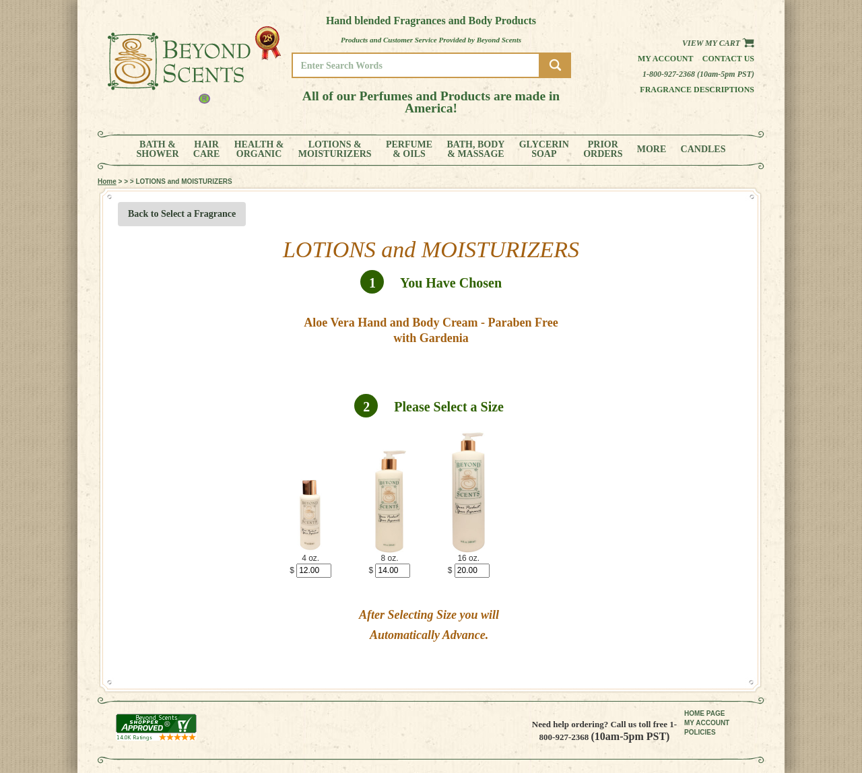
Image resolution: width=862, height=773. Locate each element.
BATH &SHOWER (158, 149)
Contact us (728, 58)
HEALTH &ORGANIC (259, 149)
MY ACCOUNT (706, 723)
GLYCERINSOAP (544, 149)
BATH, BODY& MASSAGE (475, 149)
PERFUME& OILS (409, 149)
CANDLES (703, 149)
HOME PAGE (704, 713)
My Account (666, 58)
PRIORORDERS (602, 149)
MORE (652, 149)
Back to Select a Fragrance (182, 214)
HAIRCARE (206, 149)
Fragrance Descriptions (697, 89)
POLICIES (700, 732)
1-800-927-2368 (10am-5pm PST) (698, 74)
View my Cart (718, 43)
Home (107, 181)
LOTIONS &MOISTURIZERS (335, 149)
